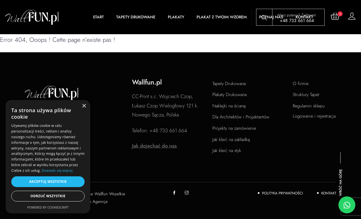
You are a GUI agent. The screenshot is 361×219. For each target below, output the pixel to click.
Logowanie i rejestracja (314, 116)
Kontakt (328, 193)
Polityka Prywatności (282, 193)
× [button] (84, 106)
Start (98, 17)
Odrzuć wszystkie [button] (47, 196)
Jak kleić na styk (226, 150)
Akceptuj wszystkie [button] (48, 181)
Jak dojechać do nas (154, 145)
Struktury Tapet (306, 94)
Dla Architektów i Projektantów (240, 117)
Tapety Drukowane (135, 17)
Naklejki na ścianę (229, 106)
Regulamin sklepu (309, 106)
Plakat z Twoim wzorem (222, 17)
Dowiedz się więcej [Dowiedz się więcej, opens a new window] (57, 170)
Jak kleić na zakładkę (231, 139)
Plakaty (176, 17)
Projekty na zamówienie (234, 128)
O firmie (301, 83)
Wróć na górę (340, 182)
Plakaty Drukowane (229, 94)
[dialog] (48, 156)
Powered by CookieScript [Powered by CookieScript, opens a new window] (48, 207)
